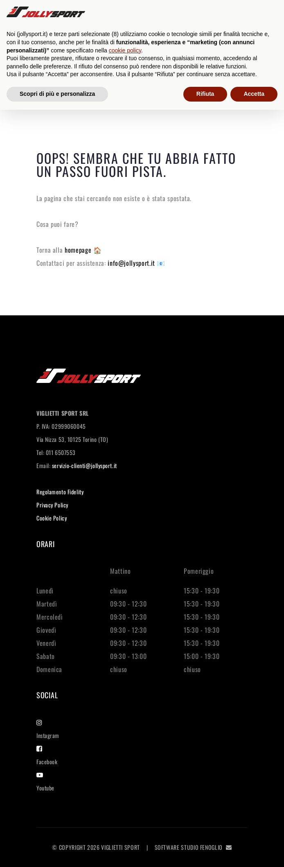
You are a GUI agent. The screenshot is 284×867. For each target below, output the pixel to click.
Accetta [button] (253, 94)
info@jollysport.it (132, 263)
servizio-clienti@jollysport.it (84, 465)
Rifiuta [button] (205, 94)
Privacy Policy (52, 504)
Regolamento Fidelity (59, 491)
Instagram (47, 729)
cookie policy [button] (125, 50)
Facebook (46, 755)
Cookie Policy (51, 518)
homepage (79, 250)
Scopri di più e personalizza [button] (57, 94)
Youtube (45, 782)
